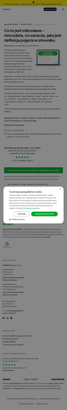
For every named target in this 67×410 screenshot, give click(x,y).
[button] (17, 219)
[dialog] (33, 205)
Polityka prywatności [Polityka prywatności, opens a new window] (31, 208)
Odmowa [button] (21, 214)
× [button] (60, 189)
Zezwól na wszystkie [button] (44, 214)
